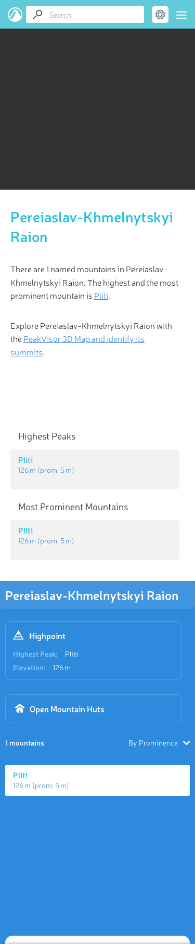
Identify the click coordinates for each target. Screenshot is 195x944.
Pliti (72, 653)
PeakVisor (15, 14)
